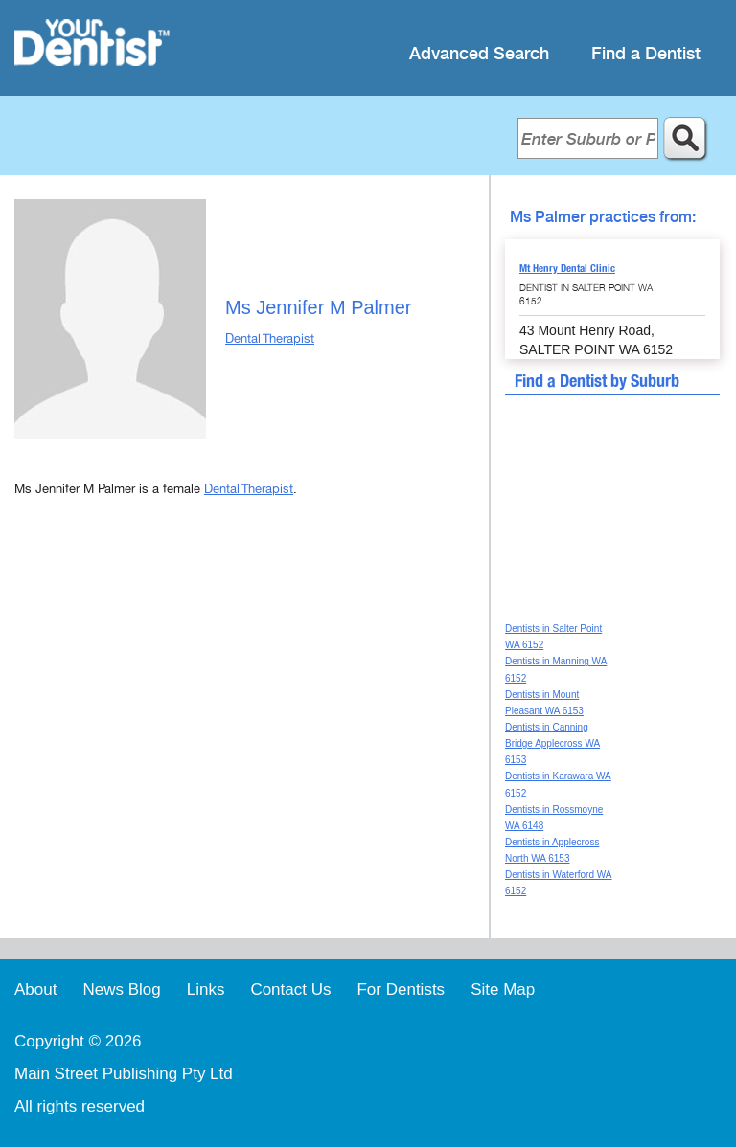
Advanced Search (479, 54)
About (35, 989)
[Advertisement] (244, 677)
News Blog (121, 989)
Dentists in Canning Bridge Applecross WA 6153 (552, 743)
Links (206, 989)
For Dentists (400, 989)
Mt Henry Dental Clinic (567, 268)
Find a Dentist (646, 54)
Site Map (503, 989)
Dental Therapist (269, 339)
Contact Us (290, 989)
